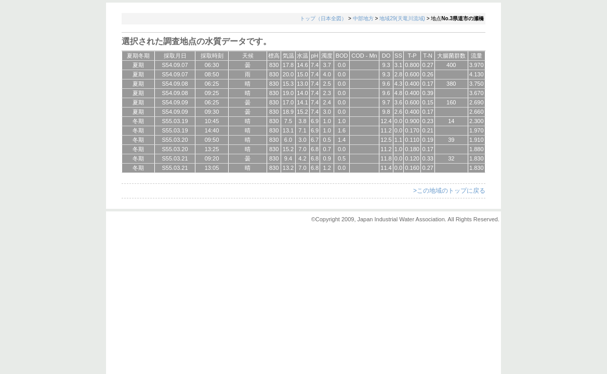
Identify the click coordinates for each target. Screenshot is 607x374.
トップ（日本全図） (323, 18)
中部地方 (363, 18)
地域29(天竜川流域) (402, 18)
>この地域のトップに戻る (449, 190)
